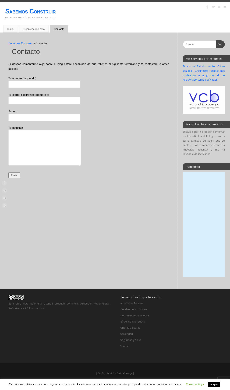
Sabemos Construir (30, 11)
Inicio (10, 28)
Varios (124, 346)
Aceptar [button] (214, 384)
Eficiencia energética (132, 321)
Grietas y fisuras (130, 327)
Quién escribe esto (34, 28)
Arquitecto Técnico (131, 303)
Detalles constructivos (133, 309)
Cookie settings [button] (195, 384)
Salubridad (126, 333)
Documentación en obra (134, 315)
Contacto (59, 28)
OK (219, 44)
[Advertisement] (204, 224)
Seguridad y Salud (130, 340)
